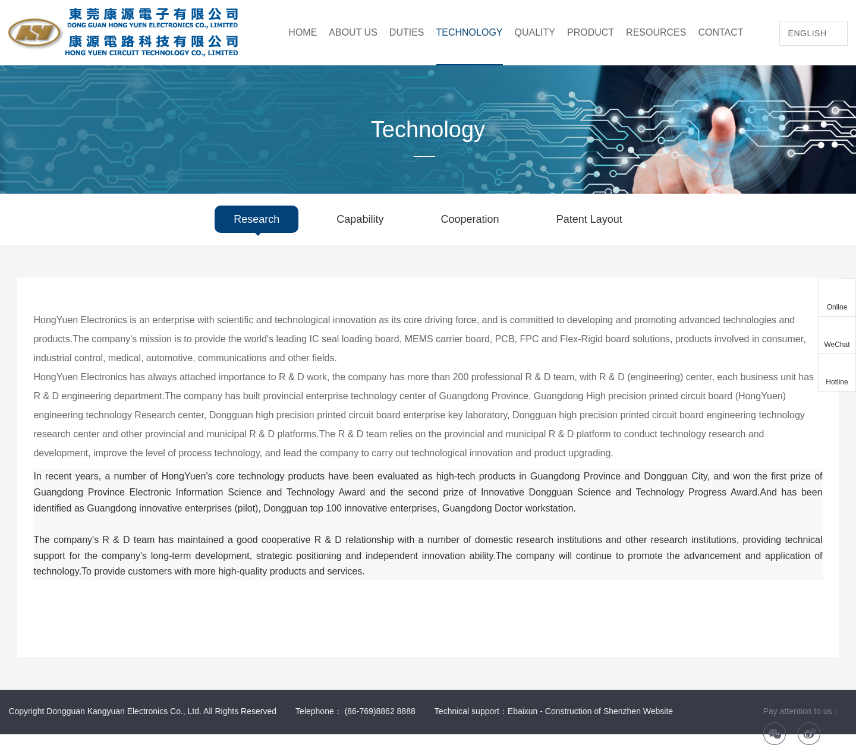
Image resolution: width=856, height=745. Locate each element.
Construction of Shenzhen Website (609, 711)
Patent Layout (589, 219)
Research (256, 219)
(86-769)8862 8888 (380, 711)
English (807, 33)
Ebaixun (523, 711)
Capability (359, 219)
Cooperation (470, 219)
